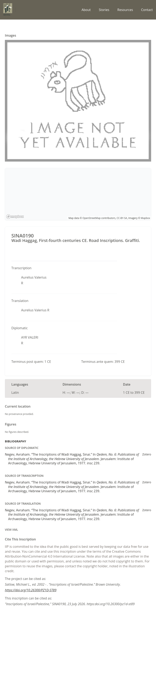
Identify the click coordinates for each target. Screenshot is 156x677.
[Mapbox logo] (15, 216)
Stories (104, 10)
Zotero (146, 454)
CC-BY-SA (122, 218)
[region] (78, 194)
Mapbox (145, 218)
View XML (11, 530)
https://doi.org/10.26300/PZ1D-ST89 (30, 590)
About (86, 10)
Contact (147, 10)
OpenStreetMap (91, 218)
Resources (125, 10)
